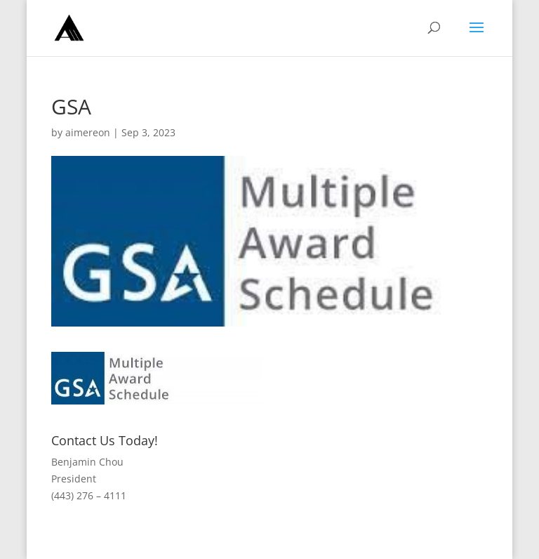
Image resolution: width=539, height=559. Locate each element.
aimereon (87, 132)
